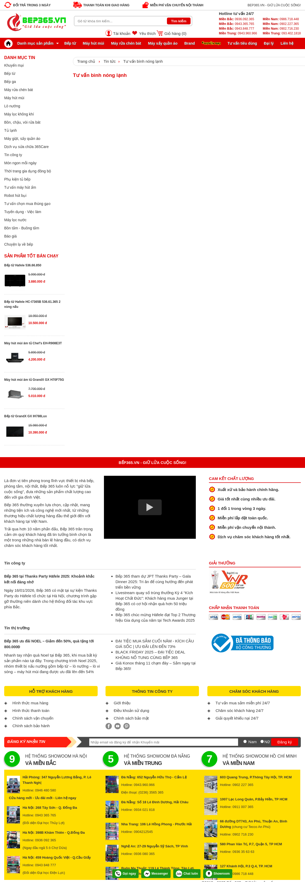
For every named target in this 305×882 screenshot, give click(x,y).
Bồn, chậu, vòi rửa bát (22, 122)
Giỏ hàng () (175, 33)
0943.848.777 (236, 28)
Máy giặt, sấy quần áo (22, 138)
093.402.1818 (282, 33)
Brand (189, 43)
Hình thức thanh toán (30, 710)
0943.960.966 (238, 33)
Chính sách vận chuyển (32, 718)
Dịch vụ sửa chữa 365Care (26, 147)
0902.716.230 (281, 28)
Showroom (218, 873)
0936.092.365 (236, 19)
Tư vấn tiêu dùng (242, 43)
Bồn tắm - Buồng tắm (21, 228)
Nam (252, 742)
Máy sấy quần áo (162, 43)
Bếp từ (70, 43)
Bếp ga (10, 82)
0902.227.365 (281, 24)
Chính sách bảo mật (131, 718)
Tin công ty (13, 155)
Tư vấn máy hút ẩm (20, 187)
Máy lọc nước (15, 220)
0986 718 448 (243, 874)
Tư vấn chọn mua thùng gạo (27, 204)
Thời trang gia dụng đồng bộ (27, 171)
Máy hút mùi (93, 43)
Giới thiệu (122, 703)
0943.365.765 (236, 24)
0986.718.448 (281, 19)
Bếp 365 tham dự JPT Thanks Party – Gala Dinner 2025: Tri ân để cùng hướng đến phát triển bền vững (154, 581)
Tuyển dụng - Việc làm (22, 212)
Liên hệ (287, 43)
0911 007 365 (243, 807)
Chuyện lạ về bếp (18, 244)
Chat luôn (187, 873)
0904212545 (143, 832)
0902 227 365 (243, 785)
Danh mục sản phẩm (30, 43)
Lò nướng (12, 106)
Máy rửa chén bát (126, 43)
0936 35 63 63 (243, 852)
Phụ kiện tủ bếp (17, 179)
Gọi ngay (125, 873)
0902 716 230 (243, 834)
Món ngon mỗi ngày (20, 163)
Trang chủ (86, 61)
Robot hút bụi (15, 195)
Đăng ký (284, 742)
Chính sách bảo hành (31, 725)
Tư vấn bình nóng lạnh (143, 61)
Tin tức (110, 61)
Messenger (156, 873)
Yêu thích (147, 33)
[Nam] (245, 741)
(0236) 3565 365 (150, 792)
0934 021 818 (144, 810)
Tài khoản (121, 33)
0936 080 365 (144, 854)
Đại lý (269, 43)
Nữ (267, 742)
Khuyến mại (14, 65)
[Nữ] (262, 741)
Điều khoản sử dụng (131, 710)
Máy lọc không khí (19, 114)
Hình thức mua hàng (30, 703)
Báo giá (10, 236)
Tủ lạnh (10, 130)
